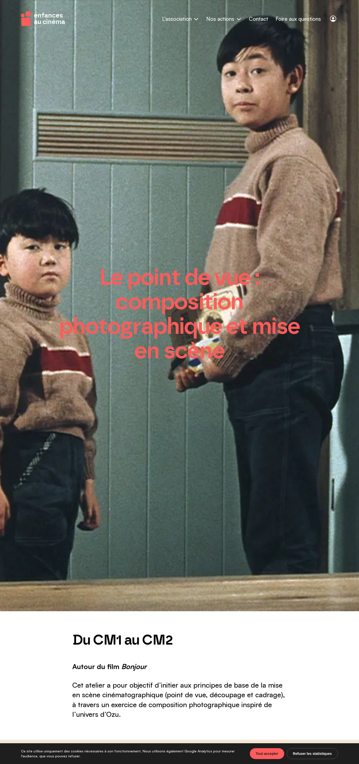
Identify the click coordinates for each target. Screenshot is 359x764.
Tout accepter (267, 754)
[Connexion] (333, 18)
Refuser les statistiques (312, 754)
